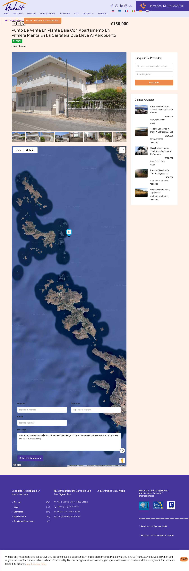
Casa (16, 507)
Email (20, 416)
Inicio (6, 14)
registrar (18, 20)
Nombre (21, 403)
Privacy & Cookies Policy (35, 564)
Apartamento (20, 516)
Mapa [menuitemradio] (18, 150)
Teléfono (75, 403)
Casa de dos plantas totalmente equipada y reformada (160, 151)
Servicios (31, 14)
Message (21, 429)
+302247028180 (174, 6)
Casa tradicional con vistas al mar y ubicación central (161, 109)
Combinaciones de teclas (76, 465)
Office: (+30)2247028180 (68, 507)
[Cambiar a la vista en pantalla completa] (122, 150)
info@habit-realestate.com (69, 516)
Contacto (102, 14)
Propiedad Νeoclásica (24, 521)
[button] (69, 302)
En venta (17, 41)
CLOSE (184, 559)
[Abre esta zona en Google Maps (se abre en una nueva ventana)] (17, 465)
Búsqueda (154, 82)
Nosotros (18, 14)
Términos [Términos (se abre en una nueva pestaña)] (123, 465)
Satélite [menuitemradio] (30, 150)
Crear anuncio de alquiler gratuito (42, 21)
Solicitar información (30, 458)
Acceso (8, 20)
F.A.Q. (76, 14)
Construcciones (47, 14)
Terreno (17, 502)
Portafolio (65, 14)
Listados (87, 14)
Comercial (18, 512)
